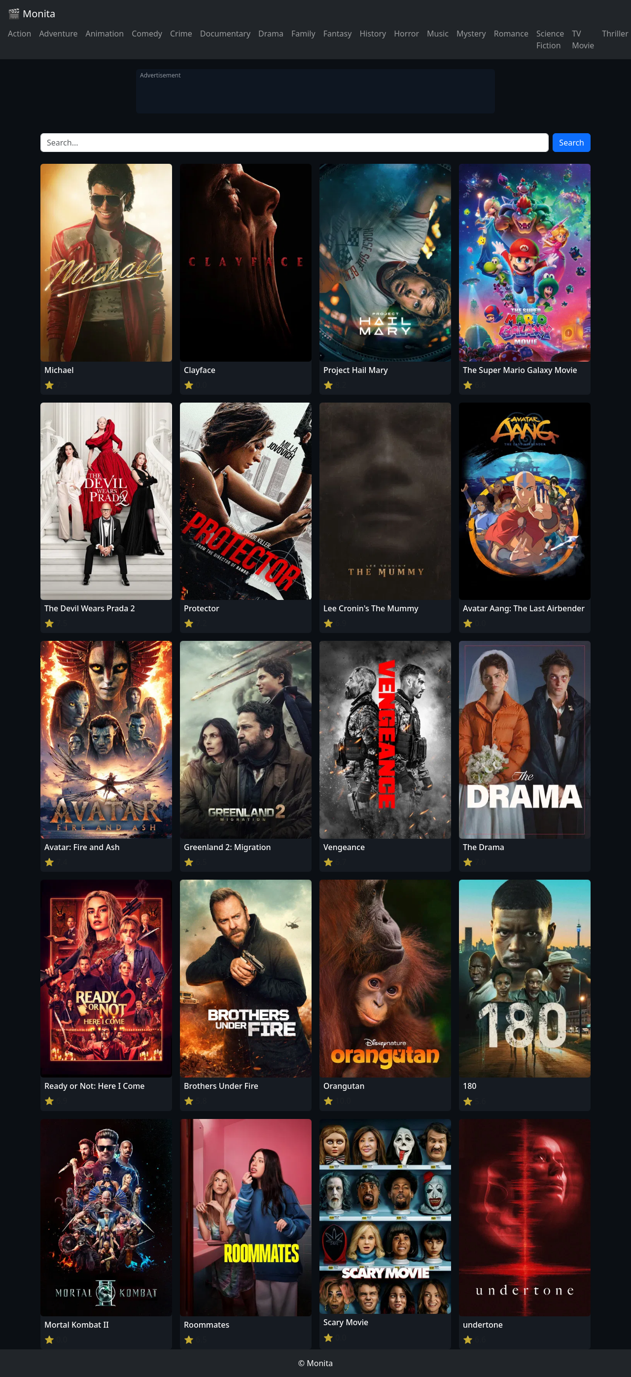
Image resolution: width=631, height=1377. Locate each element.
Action (19, 33)
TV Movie (583, 39)
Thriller (615, 33)
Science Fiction (550, 39)
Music (438, 33)
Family (303, 33)
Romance (511, 33)
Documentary (225, 33)
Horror (406, 33)
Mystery (471, 33)
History (372, 33)
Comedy (147, 33)
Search (571, 142)
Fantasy (337, 33)
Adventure (58, 33)
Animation (104, 33)
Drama (270, 33)
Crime (181, 33)
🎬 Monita (31, 13)
